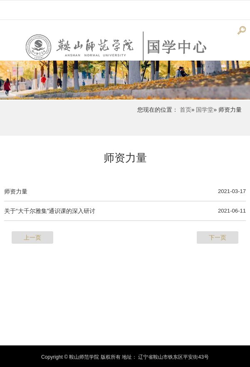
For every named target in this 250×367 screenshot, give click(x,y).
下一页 (217, 237)
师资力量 (125, 158)
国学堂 (204, 109)
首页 (185, 109)
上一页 (32, 237)
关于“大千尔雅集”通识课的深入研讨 (49, 211)
